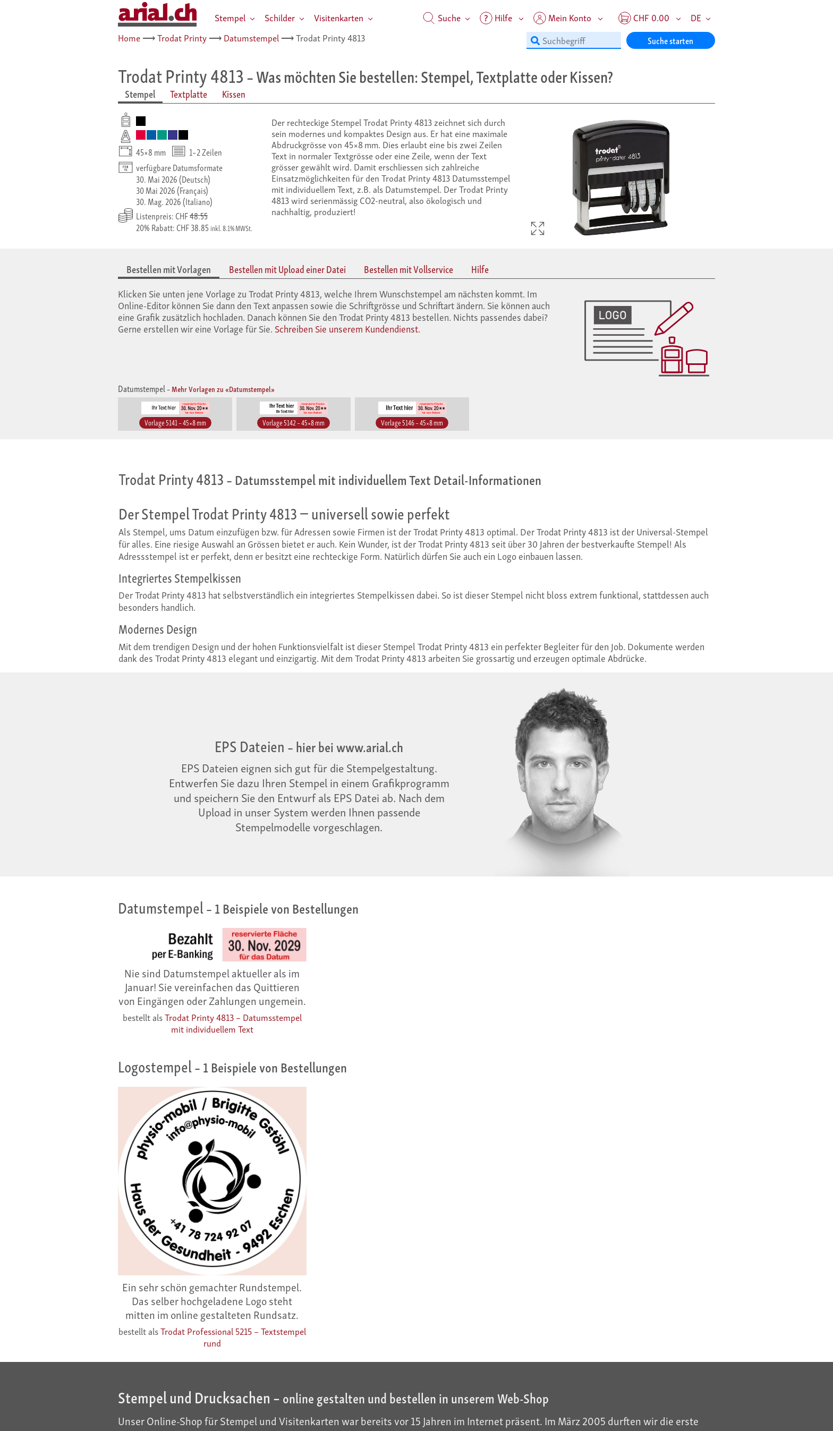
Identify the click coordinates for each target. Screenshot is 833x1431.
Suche (442, 17)
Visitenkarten (338, 17)
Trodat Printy (182, 37)
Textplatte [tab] (188, 93)
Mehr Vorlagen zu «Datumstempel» (223, 388)
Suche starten (670, 40)
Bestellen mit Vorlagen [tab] (168, 269)
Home (129, 37)
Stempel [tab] (140, 93)
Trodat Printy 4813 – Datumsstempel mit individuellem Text (233, 1023)
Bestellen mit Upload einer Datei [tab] (287, 269)
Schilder (280, 17)
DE (696, 17)
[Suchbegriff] (573, 40)
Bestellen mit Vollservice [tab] (408, 269)
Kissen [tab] (233, 93)
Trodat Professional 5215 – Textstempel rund (233, 1337)
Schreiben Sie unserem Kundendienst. (347, 328)
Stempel (230, 17)
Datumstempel (251, 37)
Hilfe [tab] (480, 269)
